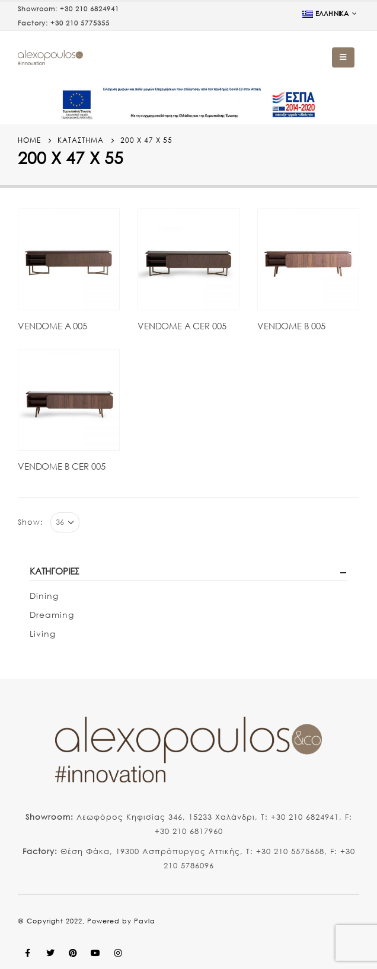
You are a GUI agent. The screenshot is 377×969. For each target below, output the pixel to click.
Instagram (118, 953)
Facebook (28, 953)
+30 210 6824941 (89, 9)
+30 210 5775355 (80, 23)
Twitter (50, 953)
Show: (30, 522)
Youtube (95, 953)
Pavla (144, 921)
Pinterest (73, 953)
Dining (44, 595)
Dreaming (52, 614)
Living (43, 633)
